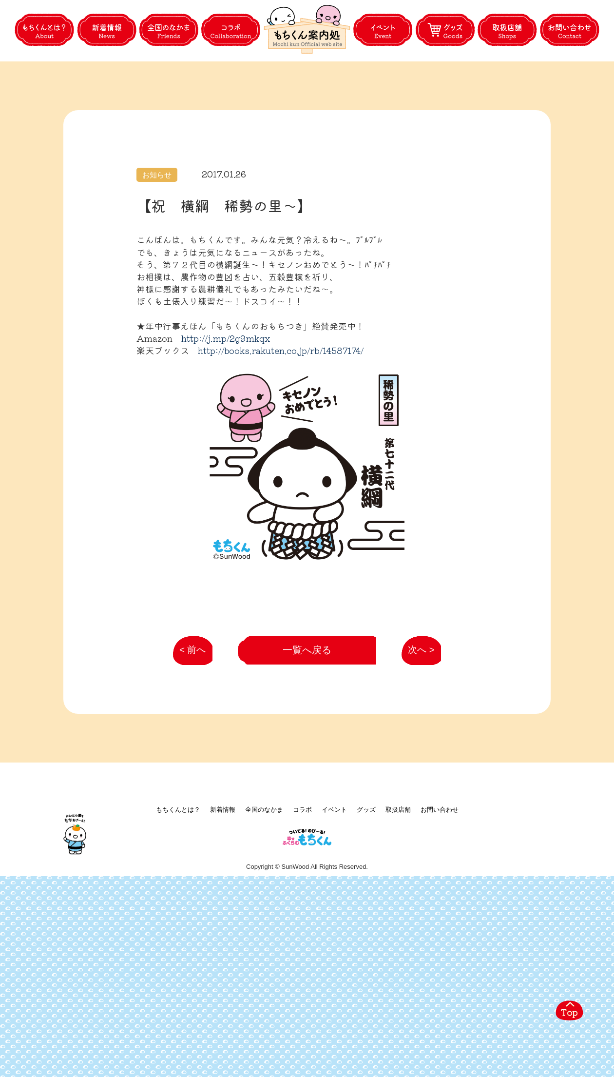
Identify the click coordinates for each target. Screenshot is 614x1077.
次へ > (416, 826)
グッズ (366, 994)
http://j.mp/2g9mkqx (225, 384)
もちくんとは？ (178, 994)
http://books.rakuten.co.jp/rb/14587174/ (281, 396)
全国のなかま (264, 994)
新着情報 (222, 994)
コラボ (302, 994)
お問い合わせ (440, 994)
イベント (334, 994)
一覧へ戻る (307, 821)
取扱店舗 (398, 994)
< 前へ (189, 826)
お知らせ (157, 221)
